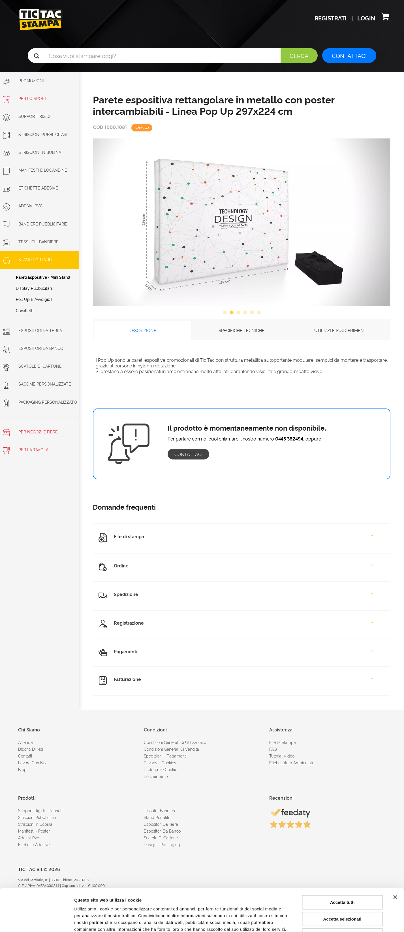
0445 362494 (289, 438)
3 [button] (238, 313)
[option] (241, 222)
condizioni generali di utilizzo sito (175, 742)
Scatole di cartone (32, 366)
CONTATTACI (349, 55)
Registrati (331, 18)
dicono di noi (30, 749)
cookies (169, 762)
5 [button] (252, 313)
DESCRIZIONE (142, 330)
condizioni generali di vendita (171, 749)
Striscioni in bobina (32, 152)
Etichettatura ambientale (291, 762)
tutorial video (281, 755)
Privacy (150, 762)
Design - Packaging (162, 844)
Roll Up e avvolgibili (34, 299)
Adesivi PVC (23, 205)
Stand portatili (27, 259)
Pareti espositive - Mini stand (43, 277)
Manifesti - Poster (34, 830)
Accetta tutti (342, 862)
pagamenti (177, 755)
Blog (22, 769)
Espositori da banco (33, 348)
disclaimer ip (156, 776)
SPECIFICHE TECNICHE (241, 330)
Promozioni (23, 81)
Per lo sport (25, 98)
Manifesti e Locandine (35, 170)
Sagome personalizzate (37, 383)
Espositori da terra (32, 330)
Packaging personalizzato (40, 402)
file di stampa (282, 742)
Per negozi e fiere (30, 433)
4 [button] (245, 313)
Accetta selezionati (342, 879)
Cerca (299, 55)
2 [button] (231, 313)
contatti (25, 755)
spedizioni (153, 755)
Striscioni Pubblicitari (35, 134)
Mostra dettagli (298, 920)
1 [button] (225, 313)
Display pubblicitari (34, 288)
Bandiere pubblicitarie (35, 223)
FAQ (273, 749)
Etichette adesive (30, 187)
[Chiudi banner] (395, 857)
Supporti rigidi (26, 116)
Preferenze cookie (160, 769)
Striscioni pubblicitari (37, 817)
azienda (25, 742)
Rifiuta (342, 895)
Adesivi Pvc (28, 837)
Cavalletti (24, 310)
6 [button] (259, 313)
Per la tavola (25, 450)
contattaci (188, 454)
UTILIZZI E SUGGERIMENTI (340, 330)
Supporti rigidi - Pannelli (40, 810)
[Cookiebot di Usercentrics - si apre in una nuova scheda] (36, 921)
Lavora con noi (32, 762)
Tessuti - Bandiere (31, 241)
